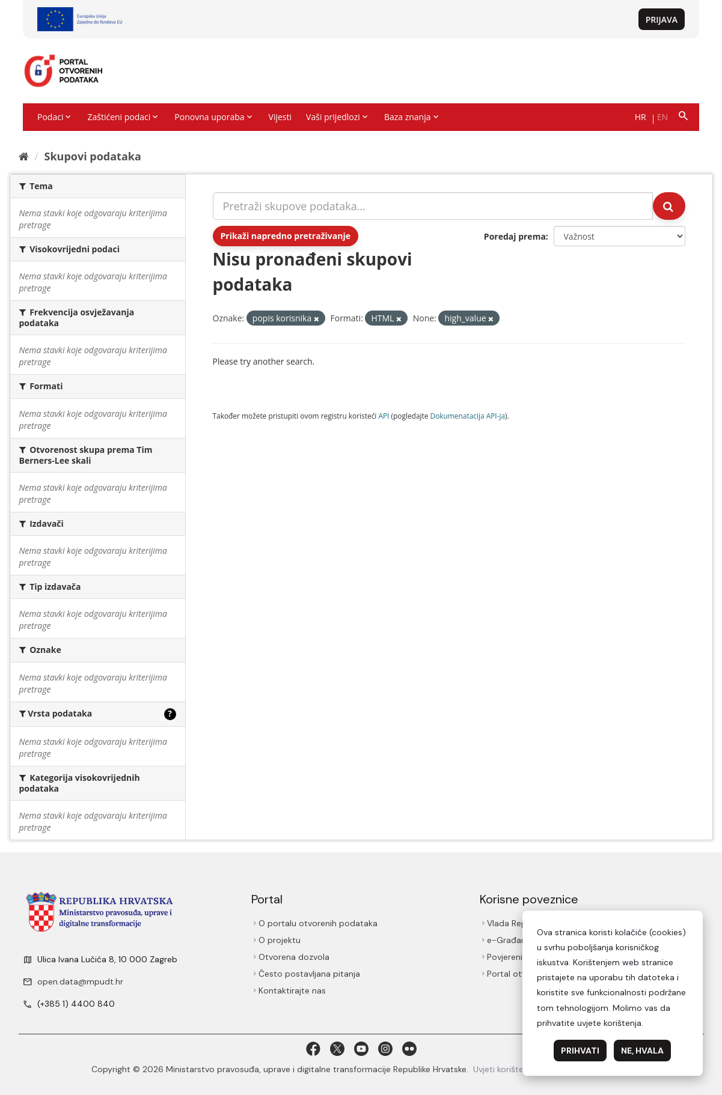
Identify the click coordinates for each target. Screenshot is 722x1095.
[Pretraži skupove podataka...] (433, 206)
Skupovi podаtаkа (92, 156)
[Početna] (24, 156)
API (383, 415)
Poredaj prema (515, 236)
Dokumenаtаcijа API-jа (468, 415)
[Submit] (669, 206)
